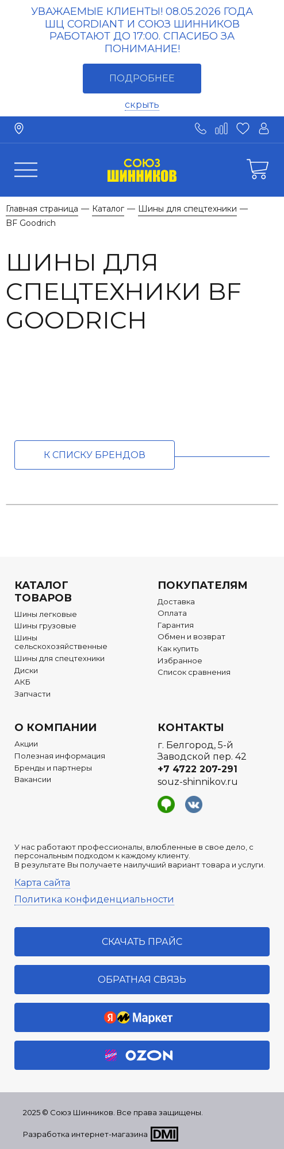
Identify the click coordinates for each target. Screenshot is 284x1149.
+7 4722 (197, 769)
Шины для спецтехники (59, 658)
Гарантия (176, 625)
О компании (55, 727)
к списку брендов (94, 455)
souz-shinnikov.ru (198, 781)
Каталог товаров (43, 591)
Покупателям (203, 585)
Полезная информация (59, 756)
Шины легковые (45, 614)
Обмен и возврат (191, 636)
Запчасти (32, 694)
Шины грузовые (45, 626)
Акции (26, 744)
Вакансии (32, 779)
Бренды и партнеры (53, 768)
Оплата (172, 613)
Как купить (178, 648)
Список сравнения (194, 672)
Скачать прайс (142, 941)
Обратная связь (142, 979)
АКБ (22, 682)
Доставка (176, 601)
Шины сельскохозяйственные (61, 642)
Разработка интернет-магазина (85, 1134)
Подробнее (142, 78)
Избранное (180, 660)
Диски (26, 670)
